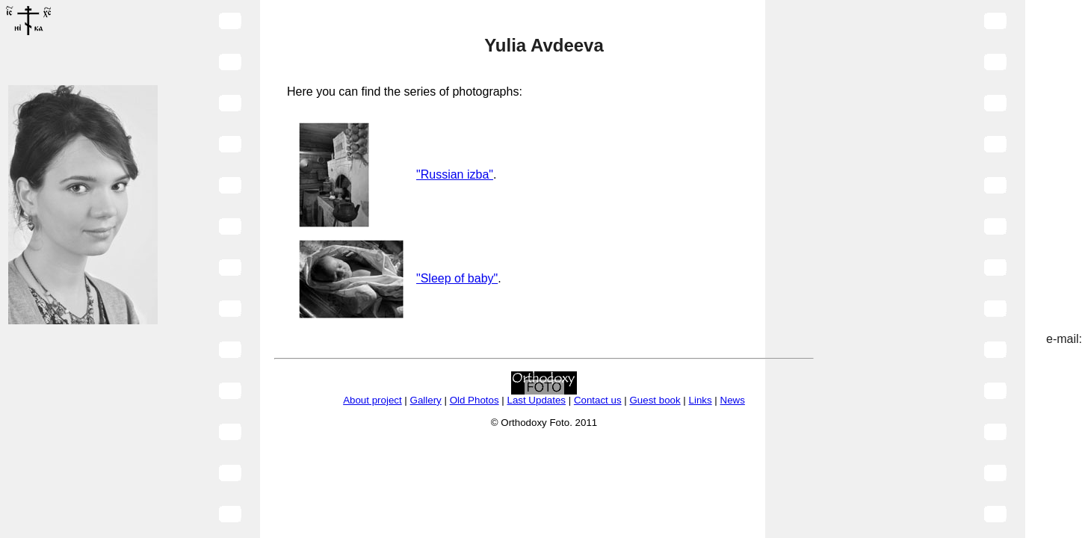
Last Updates (536, 400)
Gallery (426, 400)
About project (372, 400)
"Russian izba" (454, 174)
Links (700, 400)
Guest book (654, 400)
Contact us (598, 400)
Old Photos (474, 400)
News (732, 400)
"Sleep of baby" (457, 278)
